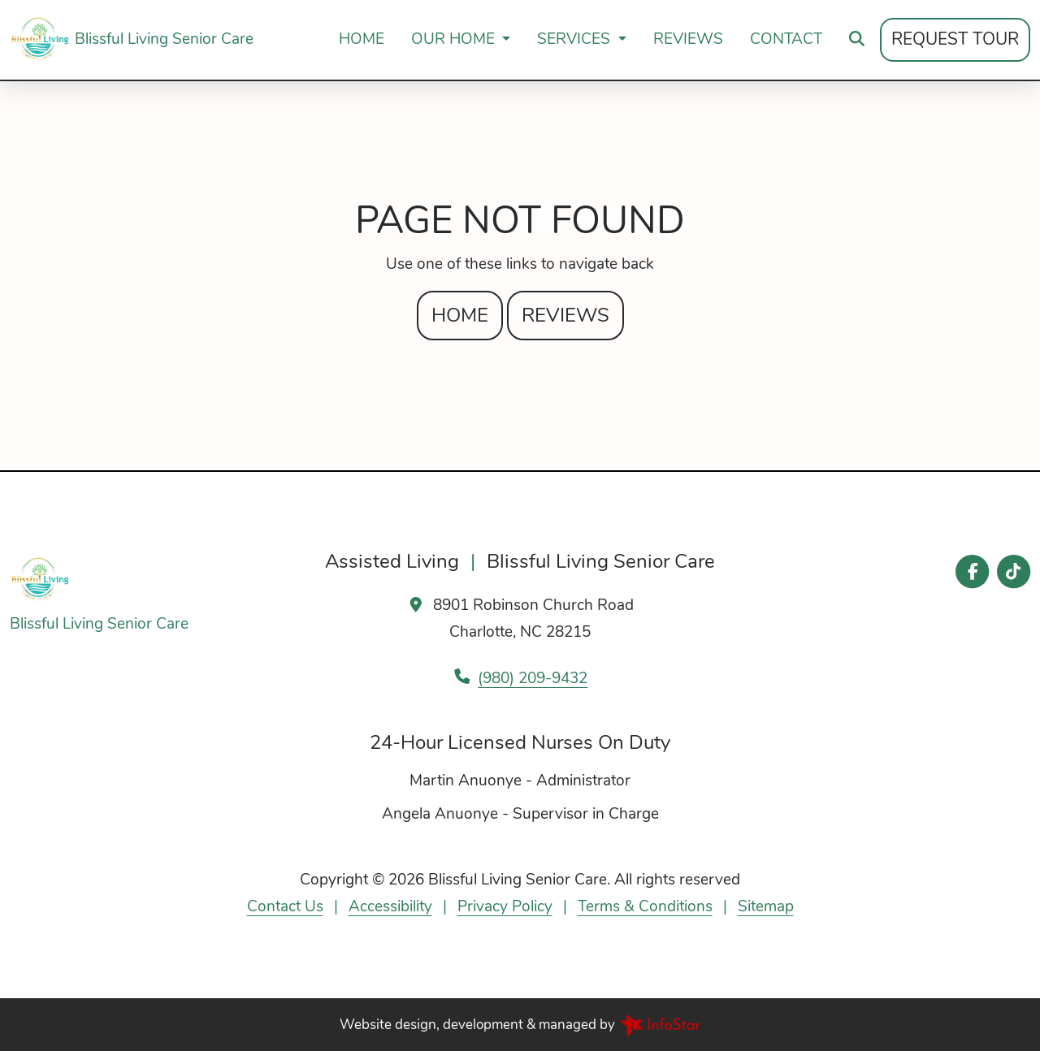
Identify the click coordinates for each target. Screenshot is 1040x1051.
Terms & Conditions (645, 906)
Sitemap (766, 906)
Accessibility (390, 906)
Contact (786, 39)
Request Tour (955, 39)
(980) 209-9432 (532, 678)
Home (361, 39)
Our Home (455, 39)
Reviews (688, 39)
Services (575, 39)
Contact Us (285, 906)
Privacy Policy (504, 906)
